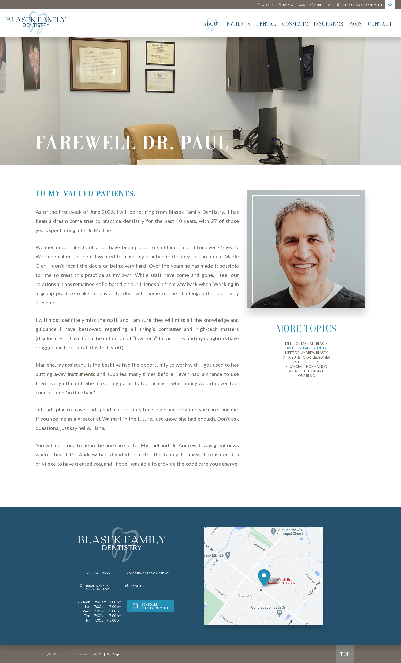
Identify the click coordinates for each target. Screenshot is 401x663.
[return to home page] (390, 4)
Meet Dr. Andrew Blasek (306, 353)
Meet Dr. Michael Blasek (306, 343)
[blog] (267, 4)
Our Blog (306, 376)
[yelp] (272, 4)
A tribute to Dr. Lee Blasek (306, 357)
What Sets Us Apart (306, 371)
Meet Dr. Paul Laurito (306, 348)
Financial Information (306, 366)
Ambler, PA (320, 5)
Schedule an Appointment (359, 5)
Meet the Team (306, 362)
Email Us (137, 586)
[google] (263, 4)
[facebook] (258, 4)
